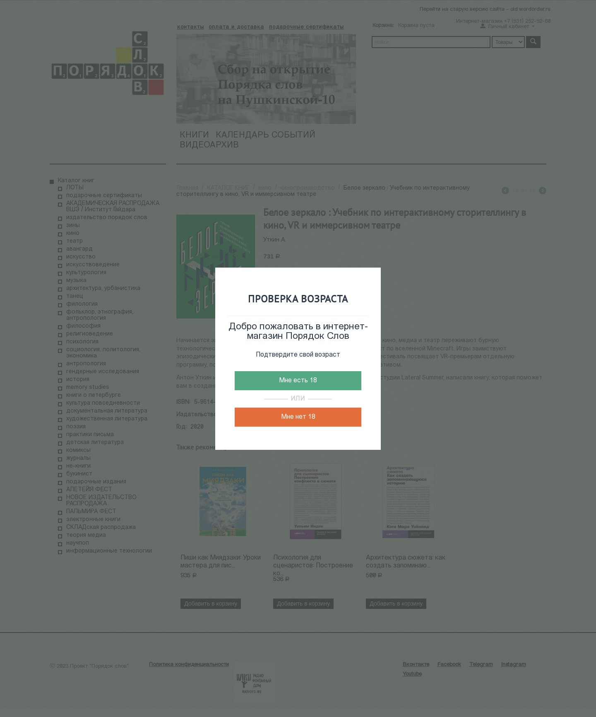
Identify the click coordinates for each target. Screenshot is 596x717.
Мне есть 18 (298, 380)
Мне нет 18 (298, 417)
